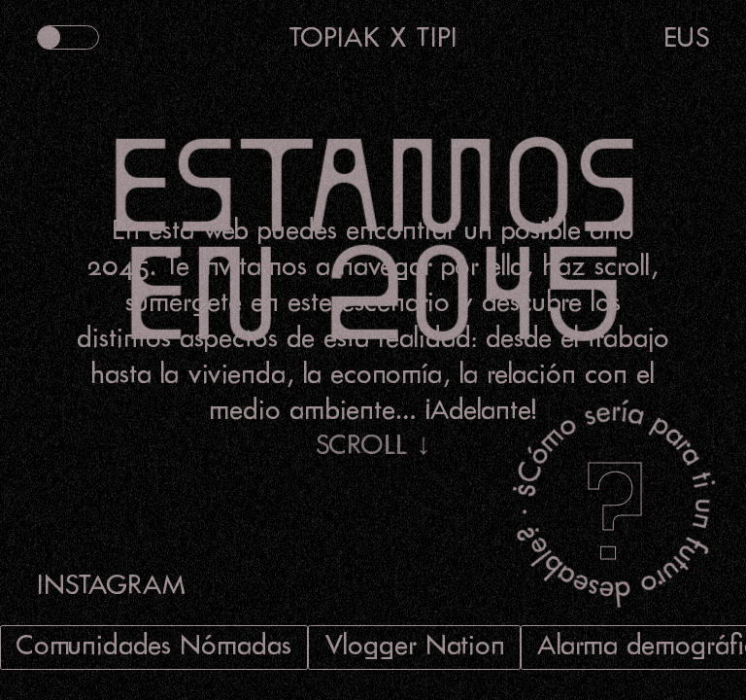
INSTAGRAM (111, 584)
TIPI (437, 36)
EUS (686, 36)
